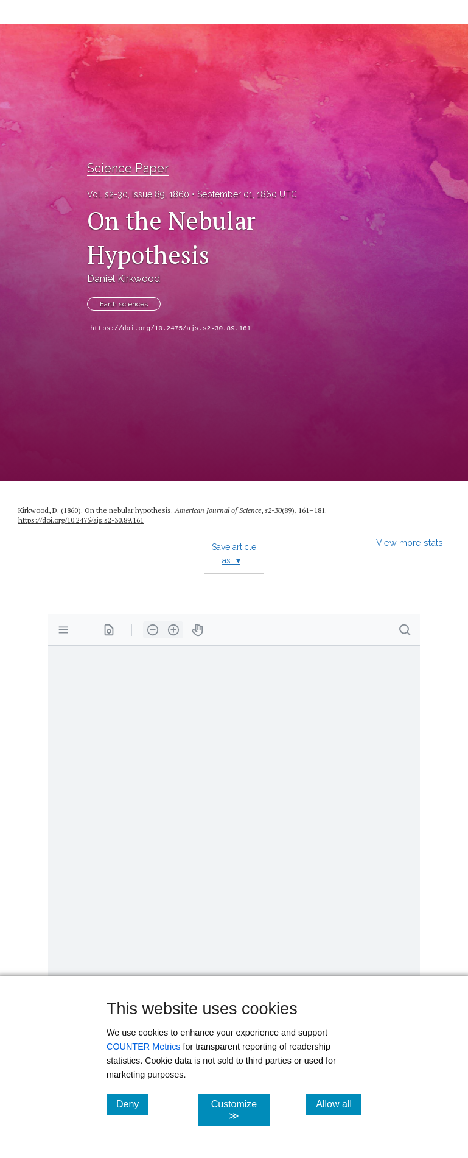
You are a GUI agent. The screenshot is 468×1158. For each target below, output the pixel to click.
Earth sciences (124, 304)
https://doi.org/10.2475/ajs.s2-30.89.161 (170, 328)
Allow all (338, 1103)
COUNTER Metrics (144, 1046)
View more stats (409, 542)
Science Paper (128, 168)
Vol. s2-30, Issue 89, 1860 (138, 194)
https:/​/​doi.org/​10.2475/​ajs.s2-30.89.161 (81, 520)
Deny (132, 1103)
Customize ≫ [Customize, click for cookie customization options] (241, 1110)
